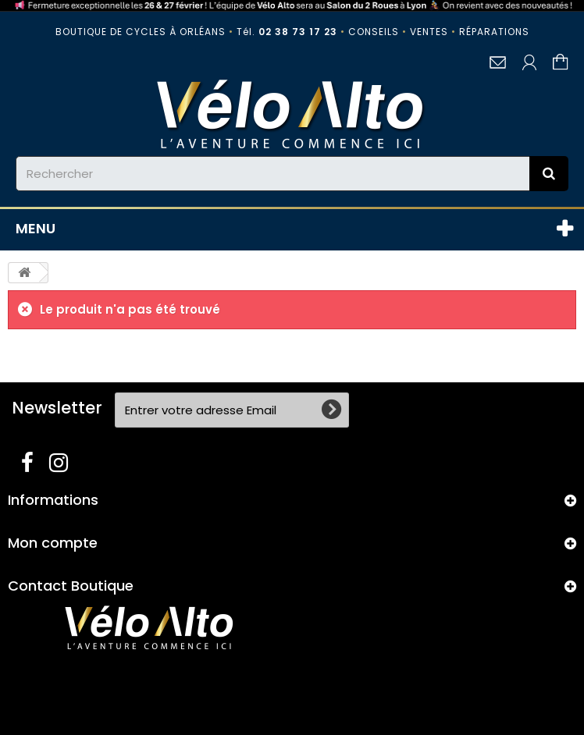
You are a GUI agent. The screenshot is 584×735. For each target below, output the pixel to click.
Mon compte (53, 542)
